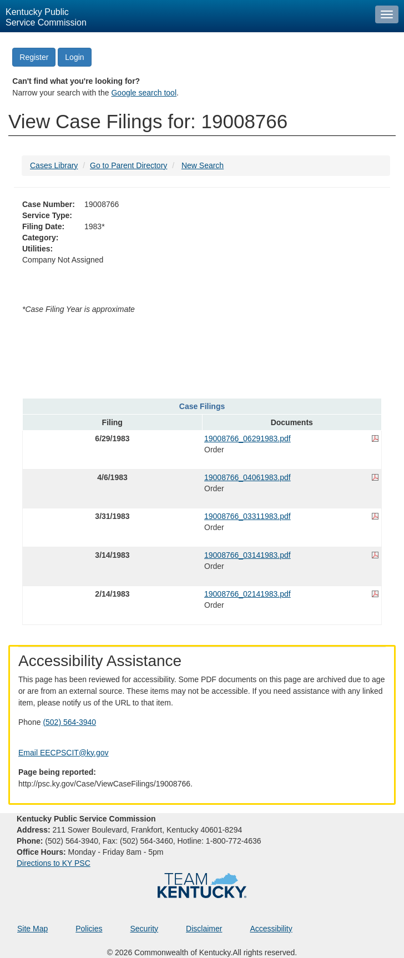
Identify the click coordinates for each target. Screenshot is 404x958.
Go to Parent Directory (128, 165)
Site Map (32, 928)
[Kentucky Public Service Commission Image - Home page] (185, 16)
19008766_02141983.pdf (247, 593)
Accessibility (271, 928)
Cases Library (54, 165)
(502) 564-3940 (69, 722)
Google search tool (143, 92)
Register (33, 57)
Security (144, 928)
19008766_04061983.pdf (247, 477)
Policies (88, 928)
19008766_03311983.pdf (247, 516)
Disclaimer (204, 928)
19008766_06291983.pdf (247, 438)
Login (74, 57)
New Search (202, 165)
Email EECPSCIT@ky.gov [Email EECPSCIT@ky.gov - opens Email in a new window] (63, 752)
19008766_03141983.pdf (247, 555)
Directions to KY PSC (53, 863)
